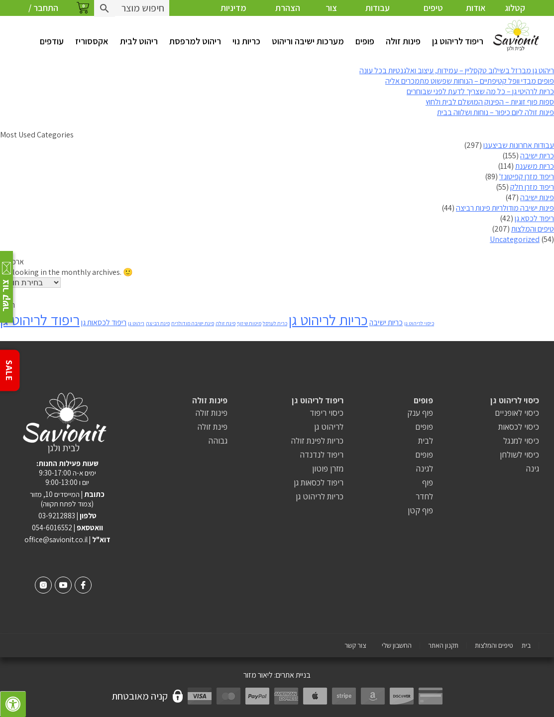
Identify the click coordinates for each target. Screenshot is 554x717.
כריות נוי (246, 41)
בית (526, 645)
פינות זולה (403, 41)
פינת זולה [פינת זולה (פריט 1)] (225, 323)
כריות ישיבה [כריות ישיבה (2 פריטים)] (386, 322)
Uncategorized (515, 239)
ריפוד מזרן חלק (532, 187)
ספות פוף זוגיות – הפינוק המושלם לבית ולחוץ (490, 102)
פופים (364, 41)
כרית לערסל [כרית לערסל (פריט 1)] (275, 323)
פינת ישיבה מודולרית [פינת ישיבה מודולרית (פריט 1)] (192, 323)
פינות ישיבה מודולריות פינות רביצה (505, 208)
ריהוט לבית (139, 41)
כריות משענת (534, 166)
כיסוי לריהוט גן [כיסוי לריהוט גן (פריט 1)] (419, 323)
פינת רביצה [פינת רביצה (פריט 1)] (158, 323)
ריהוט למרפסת (195, 41)
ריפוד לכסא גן (534, 218)
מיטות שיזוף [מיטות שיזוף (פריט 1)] (249, 323)
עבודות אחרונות (377, 15)
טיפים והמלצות (433, 15)
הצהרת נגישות (287, 15)
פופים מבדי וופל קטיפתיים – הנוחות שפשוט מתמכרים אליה (469, 81)
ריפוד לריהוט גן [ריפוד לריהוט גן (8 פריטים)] (40, 319)
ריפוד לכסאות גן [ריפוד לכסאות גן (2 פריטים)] (103, 322)
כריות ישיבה (537, 155)
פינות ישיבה (537, 197)
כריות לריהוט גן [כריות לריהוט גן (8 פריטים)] (328, 319)
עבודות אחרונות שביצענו (518, 145)
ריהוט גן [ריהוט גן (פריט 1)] (136, 323)
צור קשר (331, 15)
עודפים (52, 41)
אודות (476, 7)
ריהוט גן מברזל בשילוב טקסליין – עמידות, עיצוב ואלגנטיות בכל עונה (456, 70)
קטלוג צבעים (515, 15)
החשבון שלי (397, 645)
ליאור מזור (258, 675)
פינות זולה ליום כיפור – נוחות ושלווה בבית (495, 112)
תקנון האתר (443, 645)
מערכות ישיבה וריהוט (308, 41)
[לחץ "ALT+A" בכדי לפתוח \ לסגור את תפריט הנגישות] (13, 704)
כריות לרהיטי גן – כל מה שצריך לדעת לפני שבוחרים (480, 91)
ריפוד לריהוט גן (457, 41)
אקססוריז (92, 41)
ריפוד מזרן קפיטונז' (526, 176)
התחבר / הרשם (43, 15)
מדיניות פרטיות (233, 15)
